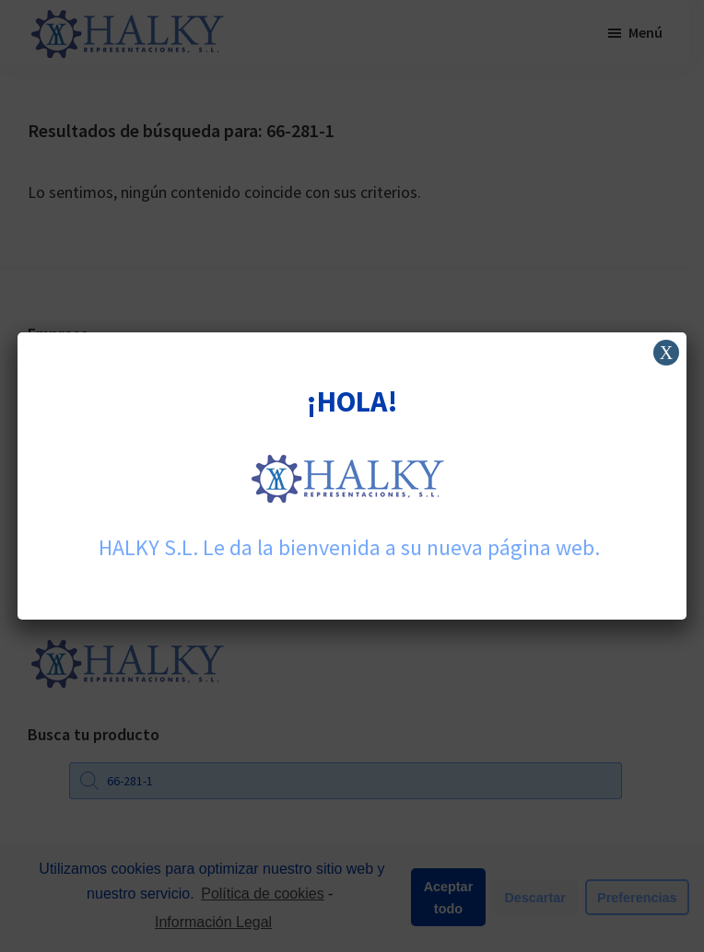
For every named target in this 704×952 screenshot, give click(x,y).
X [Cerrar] (666, 352)
